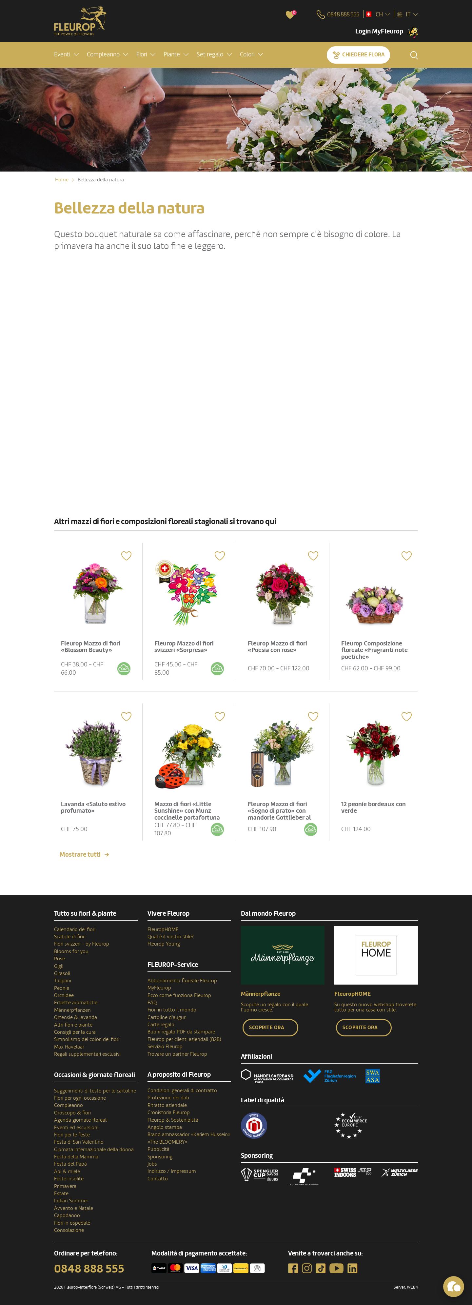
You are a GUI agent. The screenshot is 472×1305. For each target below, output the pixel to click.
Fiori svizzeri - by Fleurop (81, 944)
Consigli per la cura (75, 1032)
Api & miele (67, 1171)
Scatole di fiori (70, 937)
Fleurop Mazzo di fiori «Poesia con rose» (277, 647)
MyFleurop (159, 988)
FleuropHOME (163, 929)
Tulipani (62, 981)
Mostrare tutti (80, 855)
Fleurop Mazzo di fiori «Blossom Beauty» (90, 647)
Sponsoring (160, 1157)
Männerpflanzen (72, 1010)
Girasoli (62, 973)
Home (62, 180)
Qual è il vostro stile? (171, 937)
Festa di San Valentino (79, 1142)
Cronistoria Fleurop (169, 1112)
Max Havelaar (69, 1047)
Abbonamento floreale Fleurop (182, 981)
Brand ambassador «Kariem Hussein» (189, 1134)
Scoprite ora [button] (266, 1027)
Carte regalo (161, 1025)
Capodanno (67, 1215)
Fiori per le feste (72, 1135)
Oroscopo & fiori (72, 1113)
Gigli (58, 966)
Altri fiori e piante (73, 1025)
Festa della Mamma (76, 1157)
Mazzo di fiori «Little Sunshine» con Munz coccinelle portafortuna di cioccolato (187, 814)
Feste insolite (69, 1179)
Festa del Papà (70, 1164)
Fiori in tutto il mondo (172, 1010)
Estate (61, 1193)
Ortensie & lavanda (75, 1017)
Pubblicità (158, 1149)
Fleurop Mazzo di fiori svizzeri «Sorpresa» (184, 647)
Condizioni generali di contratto (182, 1090)
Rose (59, 959)
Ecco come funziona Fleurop (179, 995)
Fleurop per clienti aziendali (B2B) (184, 1039)
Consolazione (69, 1230)
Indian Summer (71, 1201)
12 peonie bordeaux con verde (373, 807)
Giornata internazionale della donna (94, 1149)
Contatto (158, 1179)
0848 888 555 (89, 1269)
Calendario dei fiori (74, 929)
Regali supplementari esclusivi (87, 1054)
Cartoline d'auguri (167, 1017)
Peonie (61, 988)
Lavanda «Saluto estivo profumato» (93, 807)
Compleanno (68, 1105)
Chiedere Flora (363, 54)
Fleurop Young (164, 944)
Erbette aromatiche (75, 1003)
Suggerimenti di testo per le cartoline (95, 1091)
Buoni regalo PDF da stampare (181, 1032)
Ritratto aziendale (167, 1105)
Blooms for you (71, 951)
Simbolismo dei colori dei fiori (86, 1039)
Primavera (65, 1186)
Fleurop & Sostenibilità (173, 1120)
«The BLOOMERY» (167, 1142)
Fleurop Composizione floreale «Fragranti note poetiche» (374, 650)
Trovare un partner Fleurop (177, 1054)
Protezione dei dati (168, 1098)
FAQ (152, 1003)
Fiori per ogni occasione (80, 1098)
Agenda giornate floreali (81, 1120)
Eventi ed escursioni (76, 1128)
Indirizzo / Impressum (172, 1171)
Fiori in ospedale (72, 1223)
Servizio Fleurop (165, 1047)
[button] (66, 54)
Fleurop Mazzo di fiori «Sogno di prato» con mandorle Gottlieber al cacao (279, 814)
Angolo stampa (165, 1127)
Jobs (152, 1164)
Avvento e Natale (73, 1208)
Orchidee (64, 995)
